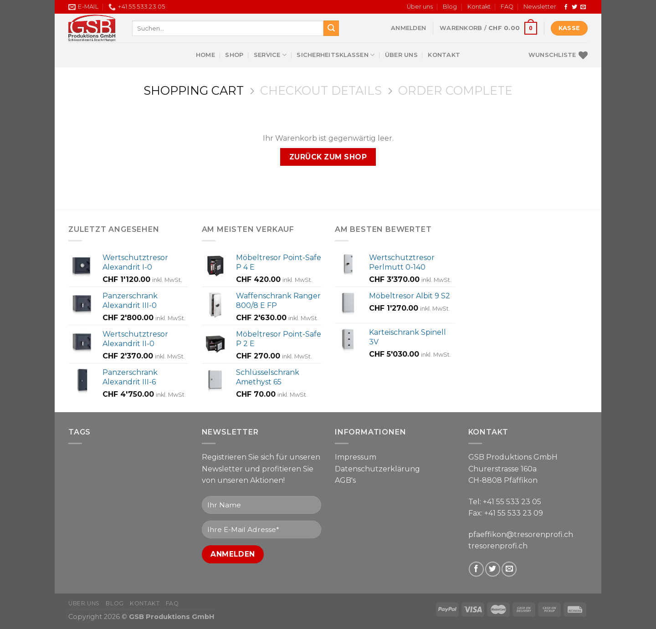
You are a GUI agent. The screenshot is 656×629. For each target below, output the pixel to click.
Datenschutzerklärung (377, 469)
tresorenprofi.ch (498, 546)
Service (270, 55)
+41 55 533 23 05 (512, 501)
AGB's (345, 480)
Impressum (355, 457)
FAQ (507, 6)
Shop (234, 54)
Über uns (420, 6)
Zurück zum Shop (328, 157)
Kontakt (479, 6)
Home (205, 54)
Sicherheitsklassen (335, 55)
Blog (450, 6)
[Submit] (331, 28)
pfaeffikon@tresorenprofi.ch (520, 534)
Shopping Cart (194, 90)
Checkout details (321, 90)
